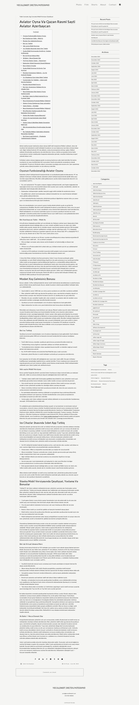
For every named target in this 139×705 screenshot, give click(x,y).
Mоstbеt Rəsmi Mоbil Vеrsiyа (32, 84)
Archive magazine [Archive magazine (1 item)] (95, 378)
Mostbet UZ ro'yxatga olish (100, 301)
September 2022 (95, 105)
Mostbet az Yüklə (97, 278)
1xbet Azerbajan (97, 190)
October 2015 (95, 161)
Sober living (96, 324)
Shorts (94, 5)
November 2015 (95, 158)
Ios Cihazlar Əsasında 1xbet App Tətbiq (35, 48)
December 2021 (95, 128)
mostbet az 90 (97, 275)
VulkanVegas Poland (98, 347)
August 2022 (94, 109)
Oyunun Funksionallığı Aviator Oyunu (34, 36)
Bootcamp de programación (100, 239)
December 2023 (95, 56)
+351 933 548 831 (69, 695)
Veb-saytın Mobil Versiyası (31, 46)
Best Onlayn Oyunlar (29, 65)
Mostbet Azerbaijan (98, 281)
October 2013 (95, 168)
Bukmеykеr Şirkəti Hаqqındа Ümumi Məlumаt (36, 63)
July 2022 (94, 112)
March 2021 (94, 148)
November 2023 (95, 60)
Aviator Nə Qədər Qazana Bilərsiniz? (34, 115)
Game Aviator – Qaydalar (30, 106)
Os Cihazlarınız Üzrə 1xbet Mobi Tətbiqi (35, 77)
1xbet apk (95, 187)
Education (95, 245)
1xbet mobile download (51, 416)
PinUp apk (95, 314)
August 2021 (94, 138)
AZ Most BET (96, 219)
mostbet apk (96, 272)
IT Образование (97, 265)
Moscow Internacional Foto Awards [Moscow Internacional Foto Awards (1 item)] (107, 381)
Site (94, 321)
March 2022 (94, 122)
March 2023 (94, 86)
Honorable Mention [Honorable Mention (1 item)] (105, 378)
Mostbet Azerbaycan (98, 285)
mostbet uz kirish (97, 298)
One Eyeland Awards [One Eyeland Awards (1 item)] (96, 384)
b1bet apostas (96, 226)
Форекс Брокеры (97, 353)
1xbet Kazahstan (97, 206)
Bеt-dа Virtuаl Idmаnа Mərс (31, 55)
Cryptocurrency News (99, 242)
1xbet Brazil (96, 200)
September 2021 (95, 135)
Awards (95, 216)
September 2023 (95, 66)
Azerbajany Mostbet (98, 223)
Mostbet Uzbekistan (98, 304)
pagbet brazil (96, 308)
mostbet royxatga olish (99, 291)
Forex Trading (96, 252)
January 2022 (95, 125)
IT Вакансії (95, 262)
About (103, 5)
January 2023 (95, 92)
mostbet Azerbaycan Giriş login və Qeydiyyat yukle (105, 41)
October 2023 (95, 63)
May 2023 (94, 79)
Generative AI (96, 255)
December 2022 (95, 96)
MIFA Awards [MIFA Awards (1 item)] (94, 381)
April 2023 (94, 82)
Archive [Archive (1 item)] (110, 369)
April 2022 (94, 118)
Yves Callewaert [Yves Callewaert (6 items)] (96, 387)
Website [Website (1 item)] (104, 384)
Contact (112, 5)
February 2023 (95, 89)
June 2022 (94, 115)
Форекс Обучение (97, 357)
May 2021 (94, 145)
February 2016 (95, 154)
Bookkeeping (96, 232)
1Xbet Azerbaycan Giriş (99, 193)
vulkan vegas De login (98, 340)
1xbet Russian (96, 213)
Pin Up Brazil (96, 311)
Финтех (95, 350)
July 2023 (94, 73)
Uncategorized (97, 330)
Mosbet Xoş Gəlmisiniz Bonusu (32, 41)
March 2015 (94, 164)
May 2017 (94, 151)
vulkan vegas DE (97, 337)
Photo (79, 5)
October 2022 (95, 102)
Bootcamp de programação (100, 236)
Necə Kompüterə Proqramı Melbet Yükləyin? (37, 101)
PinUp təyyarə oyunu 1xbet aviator (100, 44)
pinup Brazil (96, 317)
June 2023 (94, 76)
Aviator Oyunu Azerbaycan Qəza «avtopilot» (36, 103)
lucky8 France (97, 268)
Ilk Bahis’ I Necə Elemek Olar (32, 58)
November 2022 (95, 99)
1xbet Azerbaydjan (28, 663)
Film (87, 5)
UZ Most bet (96, 334)
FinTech (95, 249)
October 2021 (95, 132)
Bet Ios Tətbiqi (28, 43)
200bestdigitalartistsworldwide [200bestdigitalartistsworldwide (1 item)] (98, 369)
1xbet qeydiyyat (97, 209)
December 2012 (95, 171)
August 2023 (94, 69)
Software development (99, 327)
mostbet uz (96, 294)
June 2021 (94, 141)
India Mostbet (96, 258)
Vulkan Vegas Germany (99, 344)
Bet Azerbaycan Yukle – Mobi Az (33, 38)
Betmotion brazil (97, 229)
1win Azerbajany (97, 183)
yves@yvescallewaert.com (69, 693)
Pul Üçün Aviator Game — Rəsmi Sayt (34, 60)
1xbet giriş (95, 203)
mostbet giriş (96, 288)
